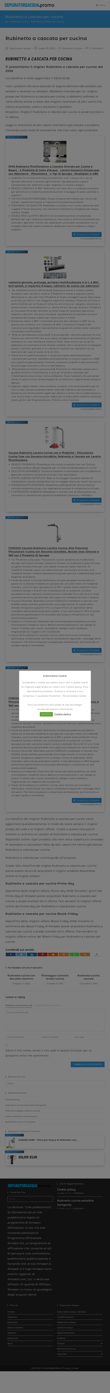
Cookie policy (74, 686)
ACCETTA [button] (46, 714)
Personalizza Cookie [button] (74, 695)
